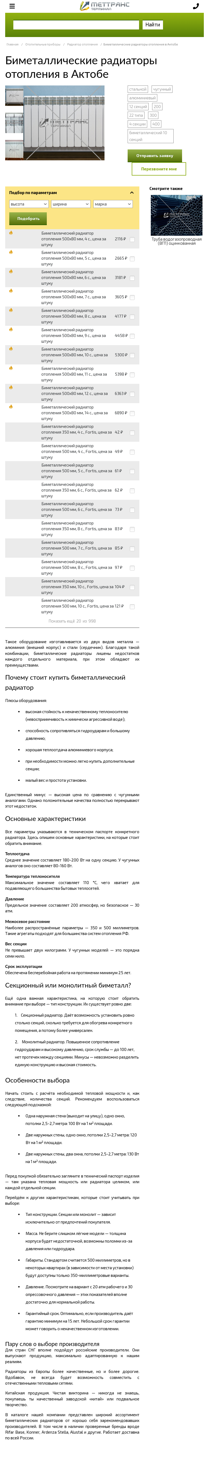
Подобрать (28, 218)
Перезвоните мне (159, 168)
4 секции (137, 123)
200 (157, 106)
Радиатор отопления (82, 44)
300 (153, 115)
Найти (152, 24)
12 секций (138, 106)
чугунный (162, 89)
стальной (137, 89)
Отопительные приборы (42, 44)
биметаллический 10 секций (148, 136)
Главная (13, 44)
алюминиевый (142, 97)
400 (156, 123)
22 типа (136, 115)
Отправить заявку (154, 155)
